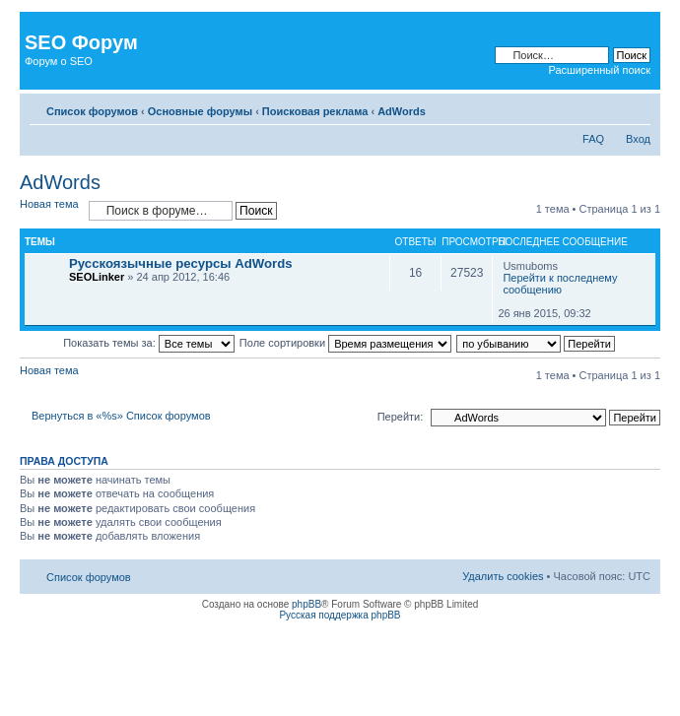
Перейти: (400, 417)
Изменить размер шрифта (636, 107)
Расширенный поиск (599, 70)
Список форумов (92, 111)
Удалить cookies (502, 576)
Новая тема (49, 204)
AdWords (401, 111)
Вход (638, 139)
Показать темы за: (149, 343)
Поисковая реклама (315, 111)
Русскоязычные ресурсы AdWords (181, 263)
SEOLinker (96, 277)
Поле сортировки (345, 343)
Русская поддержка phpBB (339, 615)
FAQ (593, 139)
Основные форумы (200, 111)
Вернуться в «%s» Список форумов (121, 416)
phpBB (306, 604)
